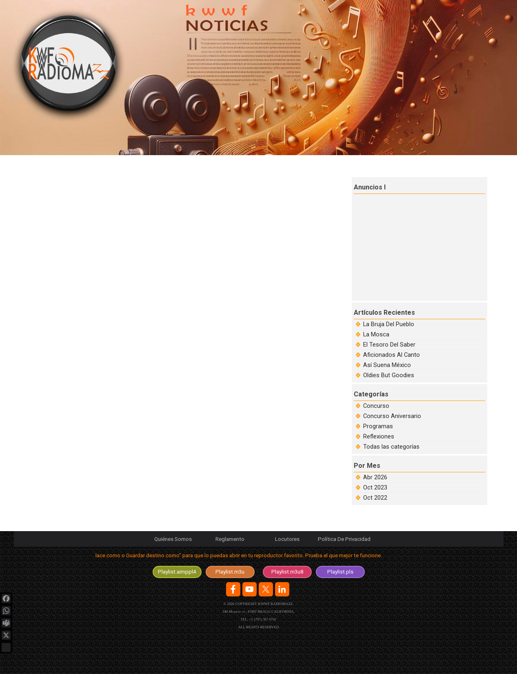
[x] (266, 589)
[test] (177, 572)
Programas (378, 426)
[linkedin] (282, 589)
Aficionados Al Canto (391, 354)
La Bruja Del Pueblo (388, 324)
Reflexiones (378, 436)
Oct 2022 (375, 497)
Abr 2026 (375, 477)
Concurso (376, 405)
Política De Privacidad (344, 539)
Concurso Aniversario (392, 416)
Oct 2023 (375, 487)
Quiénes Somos (173, 539)
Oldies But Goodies (388, 375)
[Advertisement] (420, 246)
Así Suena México (387, 365)
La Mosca (376, 334)
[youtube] (249, 589)
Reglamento (229, 539)
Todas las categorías (391, 446)
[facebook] (233, 589)
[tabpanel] (258, 557)
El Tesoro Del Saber (389, 344)
